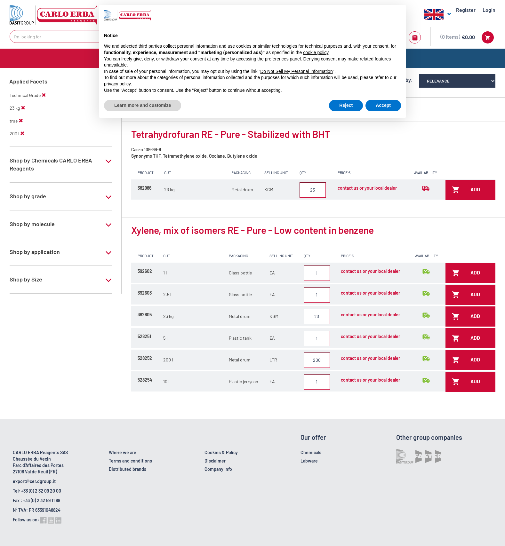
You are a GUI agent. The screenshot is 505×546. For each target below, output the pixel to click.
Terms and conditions (130, 460)
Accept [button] (383, 105)
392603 (145, 293)
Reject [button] (346, 105)
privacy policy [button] (117, 83)
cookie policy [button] (315, 52)
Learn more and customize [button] (142, 105)
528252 (145, 358)
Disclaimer (215, 460)
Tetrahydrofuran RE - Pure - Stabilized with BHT (230, 134)
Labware (309, 460)
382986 (144, 188)
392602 (145, 271)
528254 (145, 380)
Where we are (122, 452)
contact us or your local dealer (367, 188)
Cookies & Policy (221, 452)
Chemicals (311, 452)
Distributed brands (127, 469)
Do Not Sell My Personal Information (296, 71)
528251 (144, 336)
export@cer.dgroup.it (34, 481)
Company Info (218, 469)
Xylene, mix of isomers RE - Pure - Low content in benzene (252, 230)
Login (489, 10)
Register (466, 10)
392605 (145, 314)
